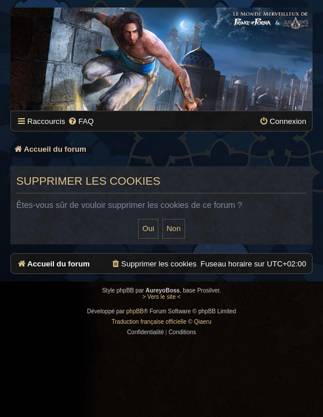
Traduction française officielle (149, 322)
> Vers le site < (161, 297)
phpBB (135, 311)
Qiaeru (202, 322)
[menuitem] (80, 121)
